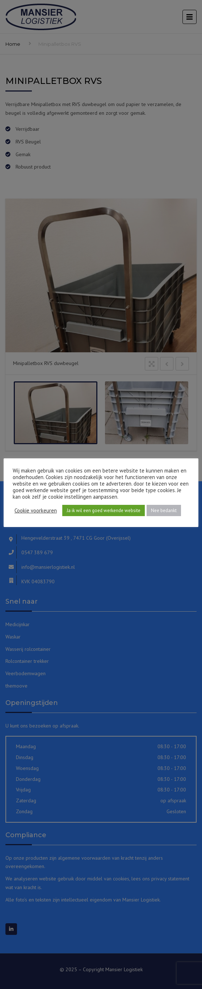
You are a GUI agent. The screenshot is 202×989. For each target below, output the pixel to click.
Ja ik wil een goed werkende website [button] (103, 510)
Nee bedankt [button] (164, 510)
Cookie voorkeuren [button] (35, 510)
